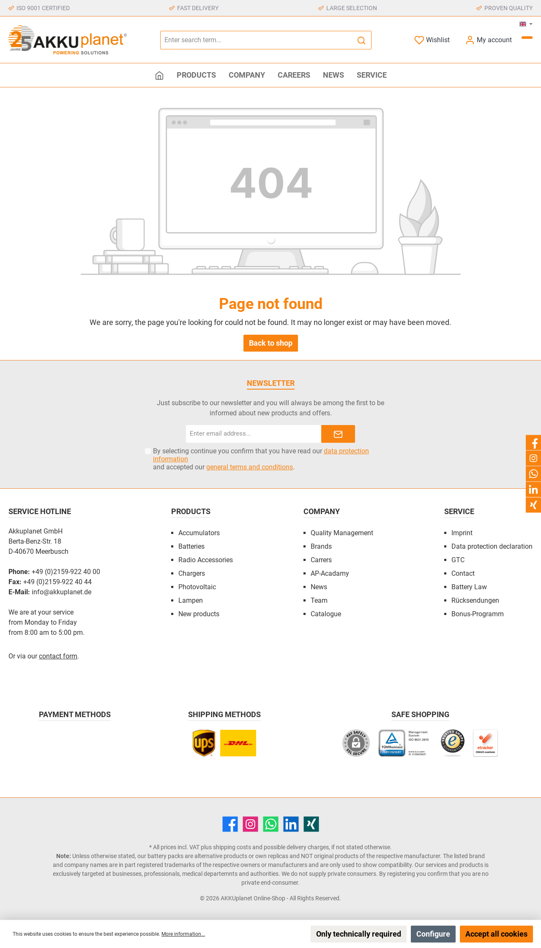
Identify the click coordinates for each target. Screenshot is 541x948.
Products (190, 511)
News (319, 587)
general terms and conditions (249, 467)
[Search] (362, 40)
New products (198, 614)
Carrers (321, 560)
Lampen (190, 600)
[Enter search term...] (256, 40)
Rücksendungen (475, 600)
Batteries (191, 546)
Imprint (462, 533)
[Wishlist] (432, 40)
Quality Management (342, 533)
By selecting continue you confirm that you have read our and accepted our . (261, 459)
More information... (183, 934)
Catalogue (326, 614)
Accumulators (199, 533)
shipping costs (232, 847)
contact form (58, 656)
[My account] (488, 40)
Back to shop (270, 343)
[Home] (159, 75)
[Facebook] (230, 824)
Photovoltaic (197, 587)
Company (321, 511)
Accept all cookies (496, 933)
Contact (463, 573)
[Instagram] (250, 824)
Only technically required (358, 933)
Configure (433, 933)
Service (459, 511)
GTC (457, 560)
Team (319, 600)
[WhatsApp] (270, 824)
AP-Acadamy (330, 573)
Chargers (191, 573)
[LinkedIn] (291, 824)
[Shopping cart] (527, 37)
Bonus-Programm (477, 614)
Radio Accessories (205, 560)
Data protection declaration (492, 546)
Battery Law (469, 587)
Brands (321, 546)
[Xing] (311, 824)
